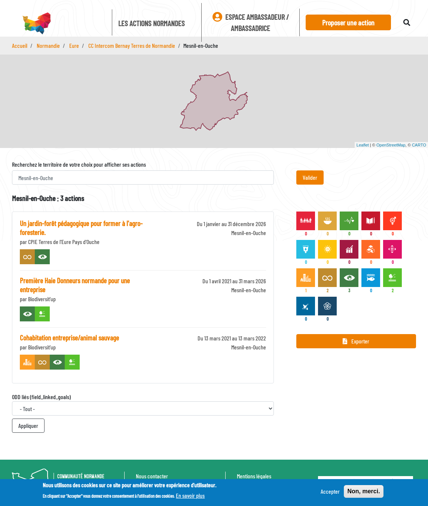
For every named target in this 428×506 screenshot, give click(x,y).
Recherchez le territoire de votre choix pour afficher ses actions (79, 164)
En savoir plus (190, 496)
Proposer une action (348, 22)
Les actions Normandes (151, 23)
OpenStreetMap (391, 145)
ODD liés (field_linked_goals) (41, 396)
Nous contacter (152, 475)
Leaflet (363, 145)
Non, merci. (363, 492)
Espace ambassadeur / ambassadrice (251, 22)
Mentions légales (254, 475)
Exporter (356, 341)
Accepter (330, 492)
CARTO (419, 145)
